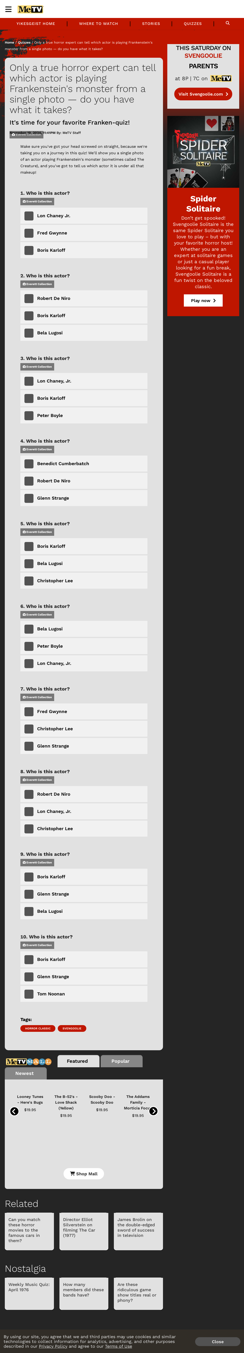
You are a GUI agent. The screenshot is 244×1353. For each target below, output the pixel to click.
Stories (151, 23)
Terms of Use (118, 1346)
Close (218, 1341)
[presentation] (14, 1111)
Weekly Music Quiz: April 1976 (29, 1287)
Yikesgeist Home (36, 23)
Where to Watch (98, 23)
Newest (24, 1073)
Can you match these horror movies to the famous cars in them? (24, 1230)
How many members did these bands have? (83, 1289)
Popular (120, 1061)
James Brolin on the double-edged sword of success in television (136, 1227)
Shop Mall (84, 1173)
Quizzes (193, 23)
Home (9, 42)
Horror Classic (38, 1028)
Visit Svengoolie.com (203, 94)
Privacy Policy (53, 1346)
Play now (203, 300)
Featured (77, 1061)
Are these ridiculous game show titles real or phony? (136, 1292)
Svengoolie (72, 1028)
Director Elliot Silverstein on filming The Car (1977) (79, 1227)
